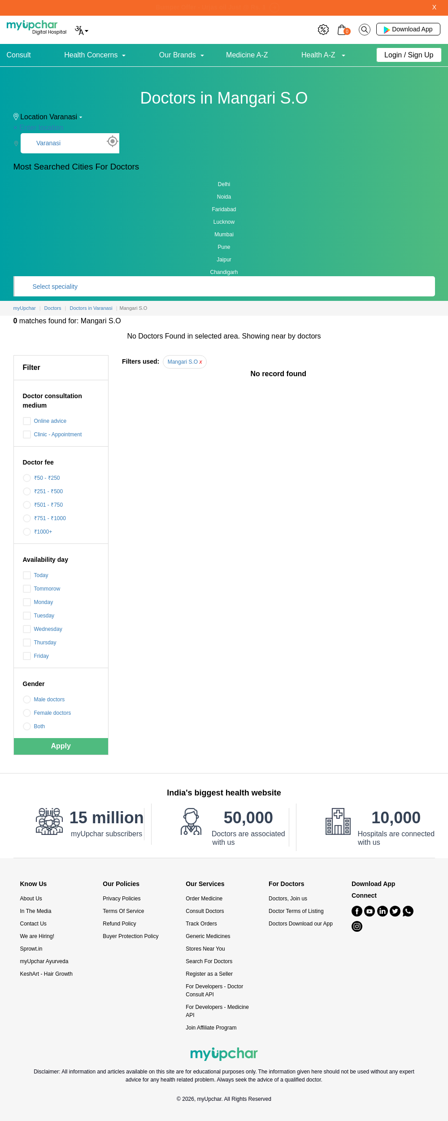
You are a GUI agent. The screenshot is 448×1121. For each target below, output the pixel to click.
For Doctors (286, 884)
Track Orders (201, 924)
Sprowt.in (31, 949)
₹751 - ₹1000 (44, 518)
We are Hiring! (37, 936)
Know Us (33, 884)
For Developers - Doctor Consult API (214, 990)
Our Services (205, 884)
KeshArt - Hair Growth (46, 974)
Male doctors (44, 699)
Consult (19, 55)
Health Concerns (90, 55)
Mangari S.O (185, 362)
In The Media (36, 911)
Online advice (45, 421)
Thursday (40, 643)
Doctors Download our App (301, 924)
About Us (31, 898)
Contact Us (33, 924)
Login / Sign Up (408, 55)
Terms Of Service (123, 911)
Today (35, 575)
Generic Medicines (208, 936)
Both (34, 726)
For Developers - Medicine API (217, 1011)
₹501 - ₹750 (43, 505)
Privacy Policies (121, 898)
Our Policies (121, 884)
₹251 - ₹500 (43, 491)
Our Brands (177, 55)
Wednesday (42, 629)
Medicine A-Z (247, 55)
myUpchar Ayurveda (44, 961)
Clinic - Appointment (52, 434)
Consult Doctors (205, 911)
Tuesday (39, 616)
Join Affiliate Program (211, 1028)
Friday (36, 656)
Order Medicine (204, 898)
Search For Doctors (209, 961)
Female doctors (47, 713)
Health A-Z (319, 55)
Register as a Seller (209, 974)
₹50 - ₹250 (41, 478)
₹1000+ (37, 532)
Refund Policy (119, 924)
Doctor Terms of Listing (296, 911)
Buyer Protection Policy (130, 936)
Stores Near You (205, 949)
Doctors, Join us (288, 898)
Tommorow (42, 589)
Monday (38, 602)
